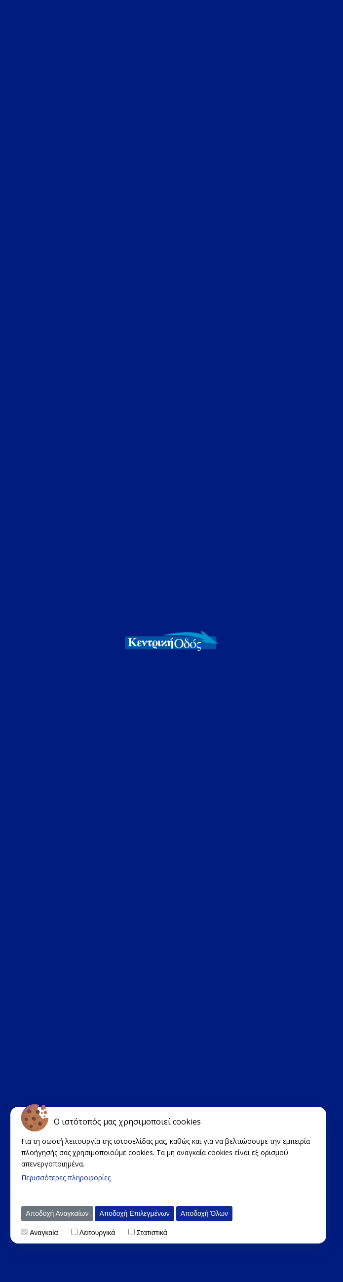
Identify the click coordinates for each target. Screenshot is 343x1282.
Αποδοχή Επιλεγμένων (134, 1213)
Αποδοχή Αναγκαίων (57, 1213)
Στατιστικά (152, 1233)
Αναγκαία (44, 1233)
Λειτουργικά (97, 1233)
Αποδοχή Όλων (204, 1213)
